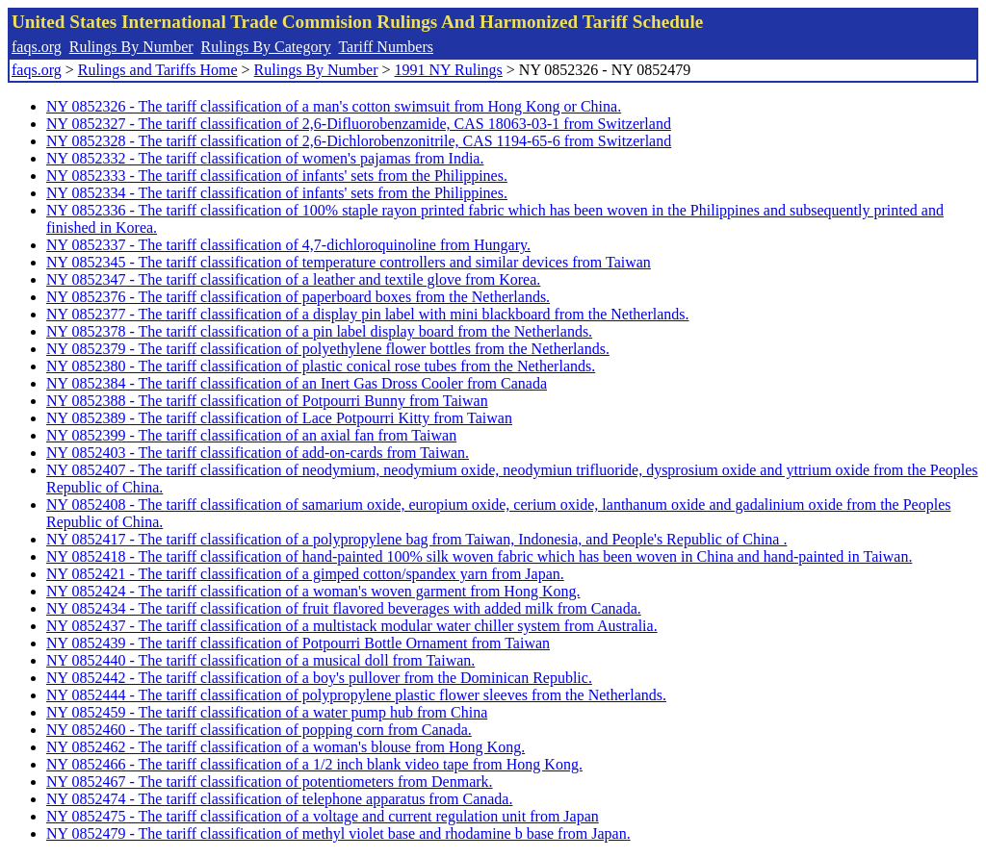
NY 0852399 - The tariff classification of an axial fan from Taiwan (251, 435)
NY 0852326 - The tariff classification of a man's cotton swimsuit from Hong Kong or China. (333, 106)
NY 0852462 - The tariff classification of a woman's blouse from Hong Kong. (285, 747)
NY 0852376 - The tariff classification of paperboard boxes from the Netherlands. (298, 297)
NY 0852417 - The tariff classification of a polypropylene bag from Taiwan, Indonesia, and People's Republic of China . (416, 539)
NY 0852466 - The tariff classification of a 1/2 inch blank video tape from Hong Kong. (314, 764)
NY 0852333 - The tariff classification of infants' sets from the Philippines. (276, 175)
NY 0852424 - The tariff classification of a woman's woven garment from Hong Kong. (313, 591)
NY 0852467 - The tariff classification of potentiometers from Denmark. (269, 781)
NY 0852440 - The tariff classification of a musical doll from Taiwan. (260, 660)
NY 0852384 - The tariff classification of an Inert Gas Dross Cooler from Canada (296, 383)
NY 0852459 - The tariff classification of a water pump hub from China (266, 712)
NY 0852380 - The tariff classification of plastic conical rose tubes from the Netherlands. (320, 366)
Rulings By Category (266, 46)
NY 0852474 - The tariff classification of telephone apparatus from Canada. (279, 799)
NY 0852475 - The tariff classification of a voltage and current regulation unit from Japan (322, 816)
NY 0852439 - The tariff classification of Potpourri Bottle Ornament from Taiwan (298, 643)
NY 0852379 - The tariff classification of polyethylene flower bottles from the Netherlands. (328, 349)
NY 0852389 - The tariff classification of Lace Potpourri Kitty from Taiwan (279, 418)
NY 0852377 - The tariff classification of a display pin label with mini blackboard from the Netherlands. (367, 314)
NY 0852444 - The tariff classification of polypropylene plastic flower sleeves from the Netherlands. (356, 695)
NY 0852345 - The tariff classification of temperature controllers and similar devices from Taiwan (348, 262)
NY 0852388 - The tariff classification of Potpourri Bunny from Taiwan (267, 400)
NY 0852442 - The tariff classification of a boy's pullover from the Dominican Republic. (319, 677)
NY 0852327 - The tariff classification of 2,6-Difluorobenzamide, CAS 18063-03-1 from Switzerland (358, 123)
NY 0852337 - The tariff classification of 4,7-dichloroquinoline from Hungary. (288, 245)
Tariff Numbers (385, 46)
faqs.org (37, 46)
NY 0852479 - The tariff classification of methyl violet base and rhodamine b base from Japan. (338, 833)
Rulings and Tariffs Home (158, 70)
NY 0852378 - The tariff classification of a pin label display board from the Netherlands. (319, 331)
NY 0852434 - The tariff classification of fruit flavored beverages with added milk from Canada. (343, 608)
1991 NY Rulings (449, 70)
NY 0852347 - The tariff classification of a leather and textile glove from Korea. (293, 279)
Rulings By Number (131, 46)
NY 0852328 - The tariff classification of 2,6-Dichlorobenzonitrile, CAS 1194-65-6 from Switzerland (358, 141)
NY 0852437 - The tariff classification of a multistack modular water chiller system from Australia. (352, 626)
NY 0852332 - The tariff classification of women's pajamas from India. (264, 158)
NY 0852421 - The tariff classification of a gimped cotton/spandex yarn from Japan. (305, 574)
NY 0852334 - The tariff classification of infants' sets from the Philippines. (276, 193)
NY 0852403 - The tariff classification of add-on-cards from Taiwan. (257, 452)
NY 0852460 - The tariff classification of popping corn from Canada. (259, 729)
